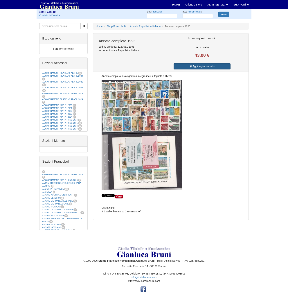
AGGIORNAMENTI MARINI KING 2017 (60, 129)
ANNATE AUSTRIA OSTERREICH (57, 195)
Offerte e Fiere (194, 4)
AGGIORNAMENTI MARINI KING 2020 (60, 180)
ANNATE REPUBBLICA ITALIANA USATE (61, 212)
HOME (176, 4)
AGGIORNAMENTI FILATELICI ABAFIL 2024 (62, 99)
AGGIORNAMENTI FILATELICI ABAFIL (60, 73)
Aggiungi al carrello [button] (202, 66)
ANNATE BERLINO (51, 198)
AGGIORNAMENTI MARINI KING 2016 (60, 126)
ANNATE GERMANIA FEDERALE (57, 201)
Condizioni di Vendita (49, 15)
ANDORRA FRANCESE (53, 189)
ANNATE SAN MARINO (53, 215)
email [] (154, 11)
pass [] (192, 11)
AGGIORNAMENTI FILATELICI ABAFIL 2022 (62, 88)
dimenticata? (194, 11)
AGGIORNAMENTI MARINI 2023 (57, 114)
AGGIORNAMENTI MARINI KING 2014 (60, 120)
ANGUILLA (47, 192)
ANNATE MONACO (51, 207)
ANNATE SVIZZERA (51, 224)
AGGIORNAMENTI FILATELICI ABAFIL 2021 (62, 82)
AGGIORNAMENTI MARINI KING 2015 (60, 123)
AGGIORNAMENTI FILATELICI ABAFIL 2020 (62, 76)
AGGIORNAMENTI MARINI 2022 (57, 111)
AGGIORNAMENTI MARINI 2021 (57, 108)
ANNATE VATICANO (51, 227)
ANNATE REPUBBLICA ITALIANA (57, 210)
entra (224, 14)
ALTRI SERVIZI (218, 4)
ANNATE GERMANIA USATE (55, 204)
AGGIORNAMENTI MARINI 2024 (57, 117)
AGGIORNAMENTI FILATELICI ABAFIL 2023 (62, 93)
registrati (157, 11)
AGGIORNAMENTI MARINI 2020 (57, 105)
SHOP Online (241, 4)
